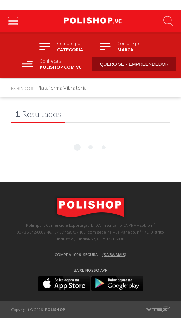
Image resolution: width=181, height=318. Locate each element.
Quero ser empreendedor (134, 64)
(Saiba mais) (114, 254)
